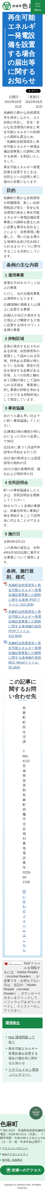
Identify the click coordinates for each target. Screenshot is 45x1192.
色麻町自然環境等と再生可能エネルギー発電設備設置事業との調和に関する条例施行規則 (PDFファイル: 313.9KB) (24, 624)
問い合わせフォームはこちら (24, 921)
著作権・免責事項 (12, 1160)
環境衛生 (12, 1023)
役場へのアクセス (26, 1170)
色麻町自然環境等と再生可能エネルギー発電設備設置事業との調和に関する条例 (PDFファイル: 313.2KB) (24, 594)
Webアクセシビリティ (15, 1154)
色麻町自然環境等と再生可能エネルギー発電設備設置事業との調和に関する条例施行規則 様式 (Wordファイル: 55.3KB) (24, 655)
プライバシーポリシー (15, 1148)
